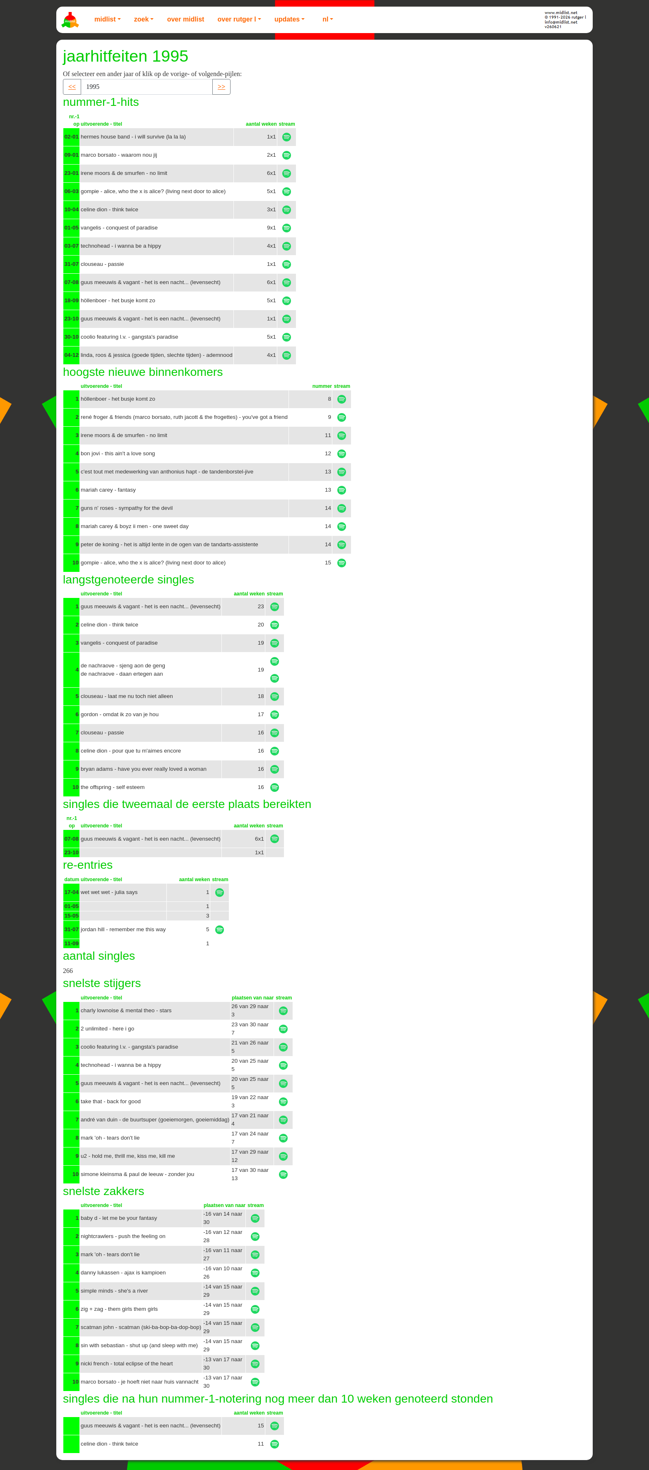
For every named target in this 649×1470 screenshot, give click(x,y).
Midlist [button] (105, 19)
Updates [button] (287, 19)
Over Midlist (185, 19)
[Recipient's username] (147, 87)
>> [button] (221, 86)
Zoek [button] (141, 19)
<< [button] (72, 86)
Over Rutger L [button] (236, 19)
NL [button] (325, 19)
